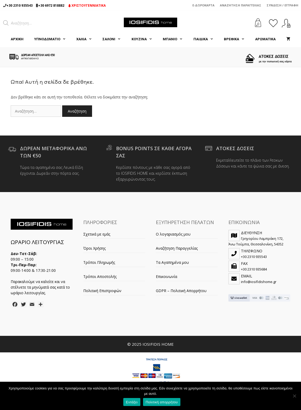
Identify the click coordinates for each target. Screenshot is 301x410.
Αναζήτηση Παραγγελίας (240, 5)
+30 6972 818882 (51, 5)
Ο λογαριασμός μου (173, 234)
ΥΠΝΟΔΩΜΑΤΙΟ (52, 39)
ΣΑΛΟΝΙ (114, 39)
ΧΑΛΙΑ (86, 39)
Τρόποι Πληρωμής (99, 262)
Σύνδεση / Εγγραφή (282, 5)
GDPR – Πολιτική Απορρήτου (181, 290)
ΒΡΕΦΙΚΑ (237, 39)
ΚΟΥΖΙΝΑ (144, 39)
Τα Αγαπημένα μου (172, 262)
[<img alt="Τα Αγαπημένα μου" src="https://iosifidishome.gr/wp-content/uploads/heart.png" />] (273, 23)
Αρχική (17, 39)
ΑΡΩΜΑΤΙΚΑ (265, 39)
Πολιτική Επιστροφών (102, 290)
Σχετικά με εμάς (96, 234)
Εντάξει (132, 402)
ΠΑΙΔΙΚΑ (206, 39)
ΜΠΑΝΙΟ (175, 39)
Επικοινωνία (166, 276)
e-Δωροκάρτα (203, 5)
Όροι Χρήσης (94, 248)
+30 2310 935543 (19, 5)
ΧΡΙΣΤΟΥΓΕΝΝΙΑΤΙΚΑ (87, 5)
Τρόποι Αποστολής (100, 276)
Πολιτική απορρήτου (162, 402)
